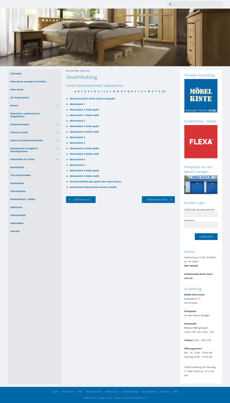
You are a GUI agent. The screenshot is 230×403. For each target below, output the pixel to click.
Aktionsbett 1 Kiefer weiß (84, 115)
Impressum (68, 391)
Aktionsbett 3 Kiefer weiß (84, 153)
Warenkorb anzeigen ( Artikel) (28, 81)
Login (55, 391)
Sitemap (165, 391)
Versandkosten (149, 391)
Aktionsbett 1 (77, 104)
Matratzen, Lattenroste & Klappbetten (25, 115)
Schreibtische (18, 191)
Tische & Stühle (19, 132)
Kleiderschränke (19, 124)
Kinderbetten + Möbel (22, 199)
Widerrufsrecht (94, 391)
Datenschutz (111, 391)
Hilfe (175, 391)
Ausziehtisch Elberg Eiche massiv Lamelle (93, 187)
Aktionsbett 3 (77, 137)
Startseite (16, 73)
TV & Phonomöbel (20, 175)
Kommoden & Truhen (22, 159)
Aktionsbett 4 (77, 159)
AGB (79, 391)
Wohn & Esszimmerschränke (26, 140)
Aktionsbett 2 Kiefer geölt (84, 126)
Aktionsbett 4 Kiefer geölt (84, 170)
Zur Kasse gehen (19, 97)
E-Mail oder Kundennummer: (199, 209)
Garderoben (17, 183)
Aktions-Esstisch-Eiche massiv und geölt (92, 98)
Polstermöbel (18, 215)
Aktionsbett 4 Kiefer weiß (84, 175)
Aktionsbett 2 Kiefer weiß (84, 131)
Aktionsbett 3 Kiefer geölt (84, 148)
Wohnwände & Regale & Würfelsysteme (24, 150)
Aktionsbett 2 (77, 120)
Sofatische (16, 207)
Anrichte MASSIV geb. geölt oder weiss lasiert (95, 181)
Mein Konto (17, 89)
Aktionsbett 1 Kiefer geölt (84, 109)
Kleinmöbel (16, 223)
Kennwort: (189, 220)
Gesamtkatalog (130, 391)
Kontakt (15, 231)
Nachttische (17, 167)
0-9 (163, 91)
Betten (14, 105)
